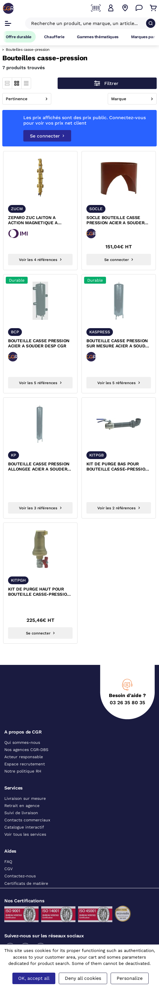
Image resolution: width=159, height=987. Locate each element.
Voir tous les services (25, 834)
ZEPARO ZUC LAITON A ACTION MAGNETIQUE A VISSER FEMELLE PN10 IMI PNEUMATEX (35, 220)
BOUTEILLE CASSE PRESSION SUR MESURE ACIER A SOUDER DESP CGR (118, 343)
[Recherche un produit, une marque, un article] (87, 23)
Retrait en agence (21, 805)
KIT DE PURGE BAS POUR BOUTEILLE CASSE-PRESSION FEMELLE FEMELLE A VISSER (117, 466)
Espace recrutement (24, 764)
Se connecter (47, 136)
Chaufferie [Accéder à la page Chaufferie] (54, 36)
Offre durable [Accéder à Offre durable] (18, 36)
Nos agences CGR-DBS (26, 749)
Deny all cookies (83, 978)
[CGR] (8, 8)
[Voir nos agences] (125, 8)
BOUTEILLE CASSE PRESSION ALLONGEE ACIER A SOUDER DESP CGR (38, 466)
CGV (8, 868)
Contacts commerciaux (27, 820)
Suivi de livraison (21, 812)
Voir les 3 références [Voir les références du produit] (40, 508)
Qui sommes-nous (22, 742)
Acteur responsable (23, 756)
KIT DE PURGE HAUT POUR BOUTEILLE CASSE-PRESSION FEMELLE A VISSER (39, 592)
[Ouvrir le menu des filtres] (107, 83)
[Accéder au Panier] (153, 8)
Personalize (130, 978)
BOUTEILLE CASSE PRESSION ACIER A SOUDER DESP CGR (38, 343)
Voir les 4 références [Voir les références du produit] (40, 260)
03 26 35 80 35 (127, 702)
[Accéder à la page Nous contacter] (139, 8)
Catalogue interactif (24, 827)
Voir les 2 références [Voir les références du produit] (118, 508)
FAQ (8, 861)
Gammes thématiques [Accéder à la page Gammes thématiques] (97, 36)
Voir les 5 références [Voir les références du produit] (40, 383)
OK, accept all (34, 978)
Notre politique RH (22, 771)
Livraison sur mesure (25, 798)
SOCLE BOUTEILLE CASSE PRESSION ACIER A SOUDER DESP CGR (115, 220)
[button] (110, 8)
